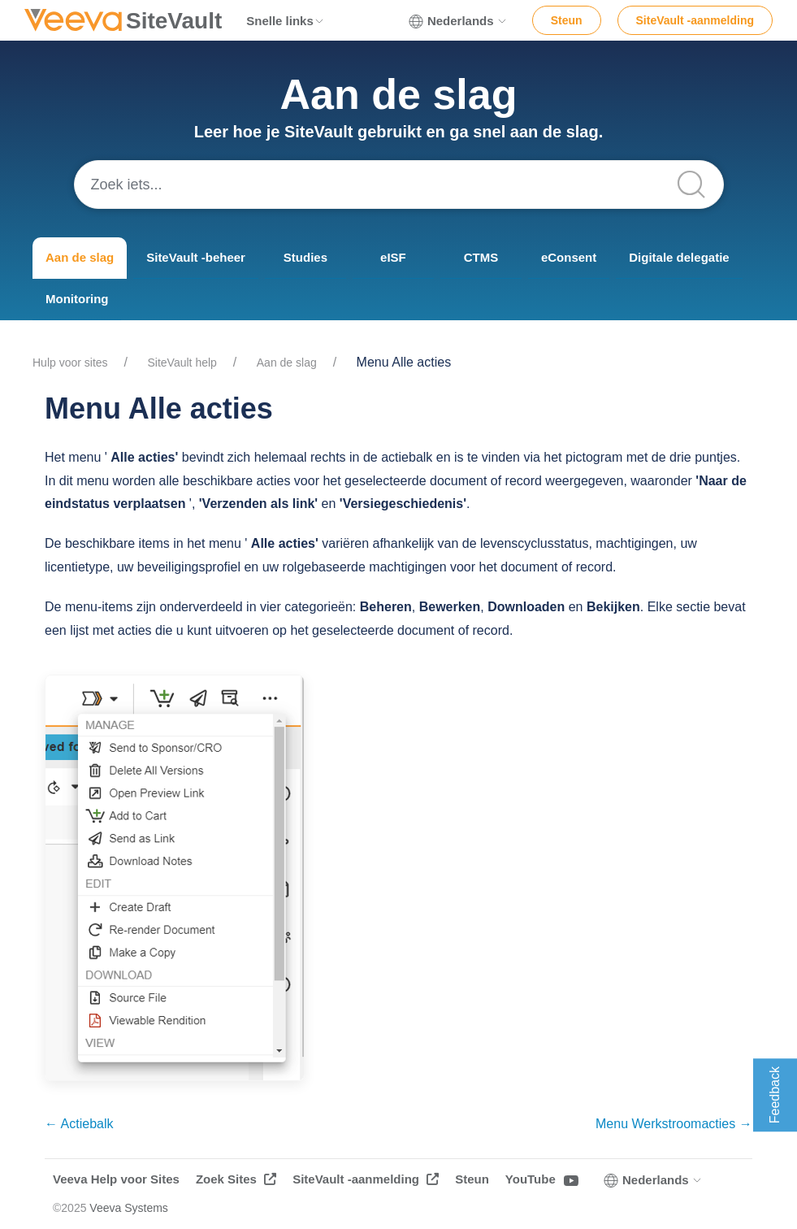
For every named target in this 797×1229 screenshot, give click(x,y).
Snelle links (285, 21)
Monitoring (76, 299)
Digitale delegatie (679, 257)
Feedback (775, 1094)
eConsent (568, 257)
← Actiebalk (79, 1124)
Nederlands (458, 21)
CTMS (481, 257)
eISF (393, 257)
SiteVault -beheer (195, 257)
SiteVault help (182, 362)
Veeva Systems (128, 1207)
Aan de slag (79, 257)
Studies (305, 257)
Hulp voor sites (70, 362)
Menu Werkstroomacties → (674, 1124)
